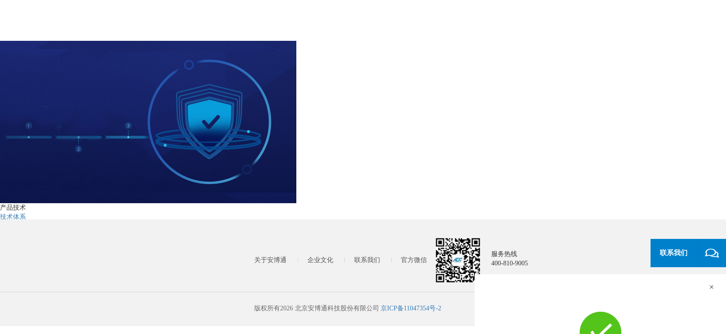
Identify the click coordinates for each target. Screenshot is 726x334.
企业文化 (320, 260)
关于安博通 (270, 260)
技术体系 (13, 216)
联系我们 (367, 260)
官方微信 (414, 260)
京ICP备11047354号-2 (411, 308)
